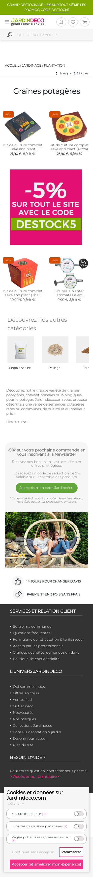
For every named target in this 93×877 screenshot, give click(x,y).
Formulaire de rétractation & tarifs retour (48, 639)
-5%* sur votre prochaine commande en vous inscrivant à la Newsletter (47, 452)
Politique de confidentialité (36, 659)
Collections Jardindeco (32, 725)
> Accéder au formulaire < (35, 776)
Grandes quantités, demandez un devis (46, 652)
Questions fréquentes (31, 633)
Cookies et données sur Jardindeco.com (34, 795)
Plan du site (23, 745)
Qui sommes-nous (29, 686)
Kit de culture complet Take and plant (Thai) (22, 293)
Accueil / (13, 65)
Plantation (54, 65)
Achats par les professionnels (38, 646)
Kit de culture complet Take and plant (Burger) (22, 149)
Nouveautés (23, 712)
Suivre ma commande (32, 626)
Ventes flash (23, 699)
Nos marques (24, 719)
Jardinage (31, 65)
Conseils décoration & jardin (37, 732)
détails (16, 803)
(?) (44, 814)
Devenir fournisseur (30, 738)
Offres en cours (26, 693)
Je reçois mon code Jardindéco (46, 487)
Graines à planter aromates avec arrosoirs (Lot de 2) (69, 295)
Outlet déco (23, 706)
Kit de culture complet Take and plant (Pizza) (69, 147)
